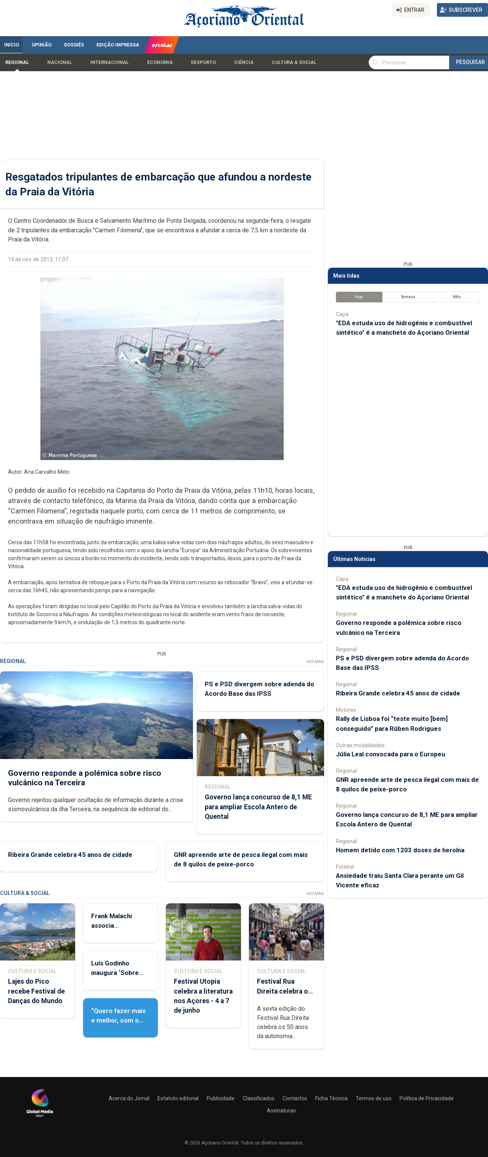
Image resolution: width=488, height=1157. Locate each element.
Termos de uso (374, 1098)
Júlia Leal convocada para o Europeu (390, 754)
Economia (160, 62)
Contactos (295, 1098)
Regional (17, 62)
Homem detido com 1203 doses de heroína (400, 850)
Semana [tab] (408, 296)
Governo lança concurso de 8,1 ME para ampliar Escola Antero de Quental (258, 806)
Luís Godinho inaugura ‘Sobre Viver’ (115, 972)
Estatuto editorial (178, 1098)
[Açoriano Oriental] (39, 1118)
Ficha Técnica (331, 1098)
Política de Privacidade (427, 1098)
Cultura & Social (294, 62)
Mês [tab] (457, 296)
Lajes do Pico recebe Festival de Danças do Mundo (36, 991)
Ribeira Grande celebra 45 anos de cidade (70, 854)
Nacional (59, 62)
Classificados (258, 1098)
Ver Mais (315, 661)
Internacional (109, 62)
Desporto (203, 62)
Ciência (244, 62)
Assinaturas (281, 1110)
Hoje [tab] (359, 296)
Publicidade (220, 1098)
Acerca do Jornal (129, 1098)
